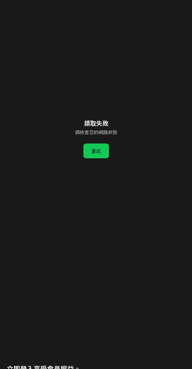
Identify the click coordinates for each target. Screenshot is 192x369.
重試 (96, 151)
